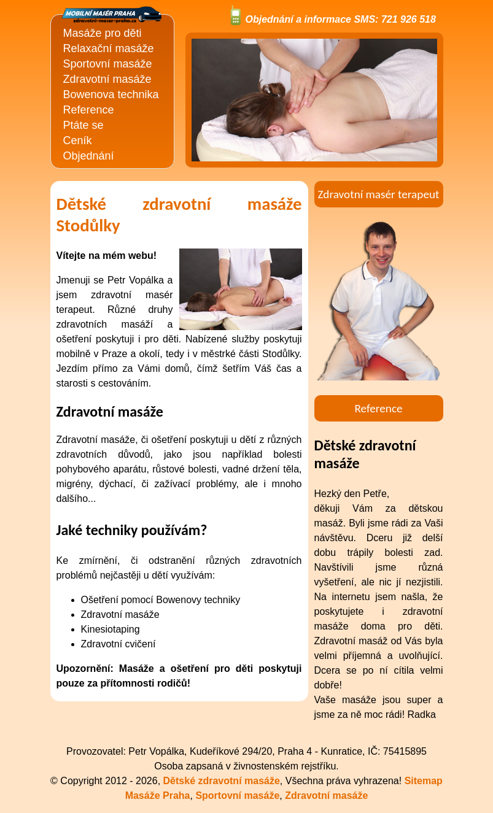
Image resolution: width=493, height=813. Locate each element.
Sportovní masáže (107, 64)
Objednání (88, 156)
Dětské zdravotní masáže (221, 781)
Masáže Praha (157, 795)
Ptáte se (83, 125)
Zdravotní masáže (107, 79)
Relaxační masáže (108, 48)
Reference (88, 110)
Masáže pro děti (102, 33)
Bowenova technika (111, 94)
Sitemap (424, 781)
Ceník (77, 140)
